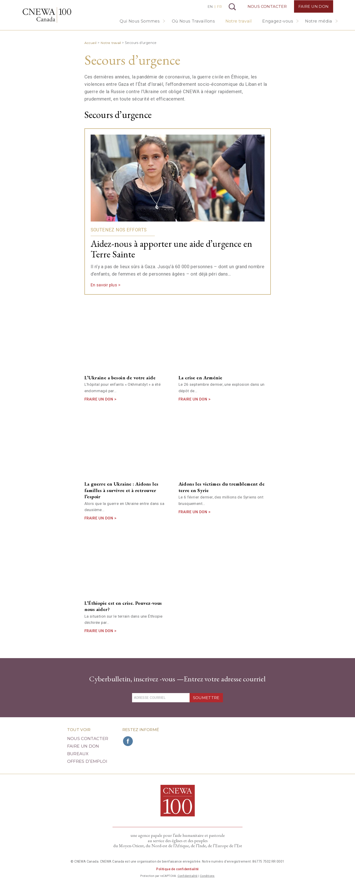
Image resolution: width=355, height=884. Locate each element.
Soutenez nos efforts (119, 230)
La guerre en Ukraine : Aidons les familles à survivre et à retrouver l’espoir (121, 490)
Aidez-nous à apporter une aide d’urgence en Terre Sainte (174, 248)
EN (209, 6)
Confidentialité (188, 876)
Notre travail (238, 21)
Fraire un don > (100, 399)
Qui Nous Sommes (140, 21)
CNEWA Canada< (48, 15)
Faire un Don (313, 6)
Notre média (318, 21)
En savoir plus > (105, 284)
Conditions (207, 876)
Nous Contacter (266, 6)
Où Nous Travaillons (193, 21)
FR (218, 6)
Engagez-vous (277, 21)
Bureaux (78, 753)
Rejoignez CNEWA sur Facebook (128, 741)
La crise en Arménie (200, 377)
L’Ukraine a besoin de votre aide (120, 377)
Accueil (90, 43)
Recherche (232, 7)
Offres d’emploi (87, 761)
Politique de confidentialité (177, 869)
